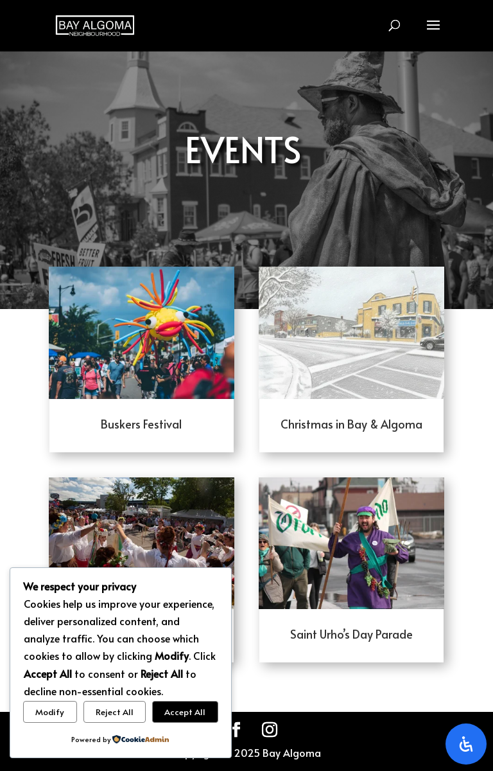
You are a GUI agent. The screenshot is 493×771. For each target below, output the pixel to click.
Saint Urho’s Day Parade (351, 634)
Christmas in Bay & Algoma (351, 424)
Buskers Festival (141, 424)
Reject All (115, 711)
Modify (49, 711)
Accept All (184, 711)
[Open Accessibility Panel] (466, 744)
